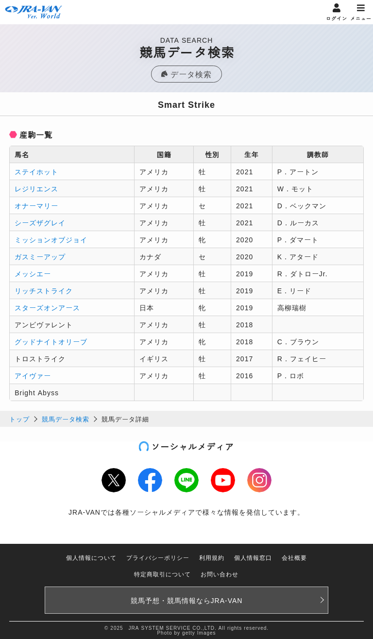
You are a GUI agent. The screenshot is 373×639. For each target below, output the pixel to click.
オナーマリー (36, 205)
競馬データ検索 (65, 419)
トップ (19, 419)
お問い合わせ (219, 574)
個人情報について (91, 557)
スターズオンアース (47, 307)
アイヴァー (33, 375)
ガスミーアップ (40, 256)
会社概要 (294, 557)
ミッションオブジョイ (51, 239)
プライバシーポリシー (157, 557)
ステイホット (36, 171)
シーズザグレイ (40, 222)
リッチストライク (44, 290)
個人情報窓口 (253, 557)
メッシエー (33, 273)
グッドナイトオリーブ (51, 341)
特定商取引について (162, 574)
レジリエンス (36, 188)
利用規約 (211, 557)
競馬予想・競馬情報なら (187, 600)
